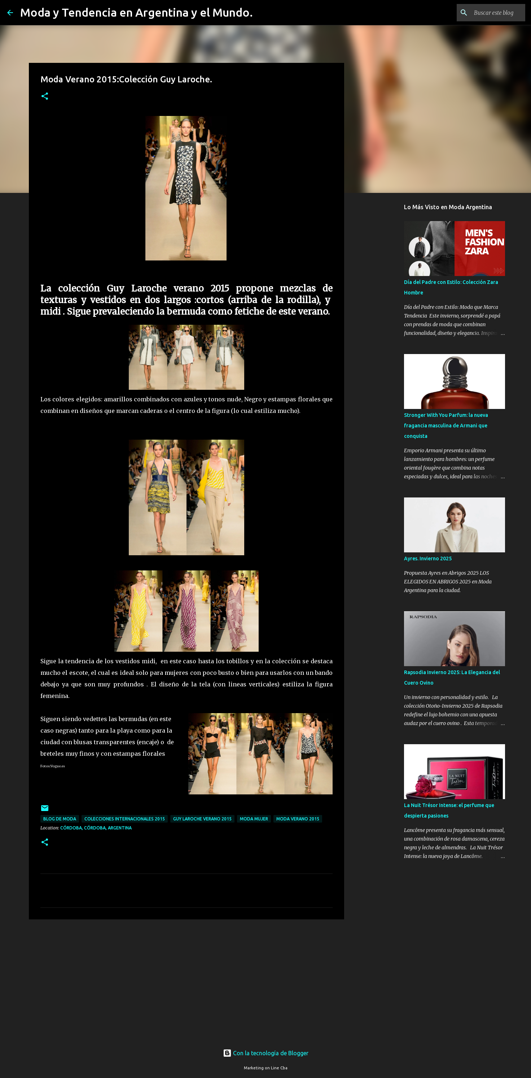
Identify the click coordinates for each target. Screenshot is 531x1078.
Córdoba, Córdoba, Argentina (96, 827)
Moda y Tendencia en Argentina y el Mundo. (136, 12)
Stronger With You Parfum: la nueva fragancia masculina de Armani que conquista (446, 425)
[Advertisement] (186, 980)
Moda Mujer (254, 818)
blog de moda (59, 818)
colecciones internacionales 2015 (124, 818)
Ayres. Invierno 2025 (428, 558)
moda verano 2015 (297, 818)
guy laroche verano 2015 (202, 818)
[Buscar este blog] (487, 12)
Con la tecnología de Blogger (265, 1053)
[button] (44, 97)
